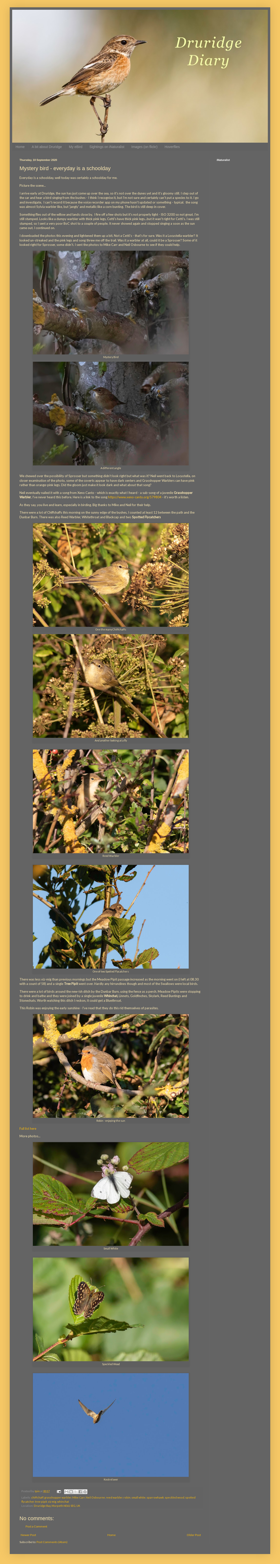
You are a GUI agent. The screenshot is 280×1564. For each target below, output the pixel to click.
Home (20, 147)
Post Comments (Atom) (52, 1542)
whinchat (63, 1501)
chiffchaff (37, 1497)
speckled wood (174, 1497)
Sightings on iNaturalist (106, 147)
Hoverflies (172, 147)
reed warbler (114, 1497)
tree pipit (41, 1501)
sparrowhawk (155, 1497)
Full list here (27, 1128)
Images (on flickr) (144, 147)
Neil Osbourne (95, 1497)
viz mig (52, 1501)
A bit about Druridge (47, 147)
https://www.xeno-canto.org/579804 (134, 497)
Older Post (194, 1535)
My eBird (75, 147)
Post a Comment (36, 1526)
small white (138, 1497)
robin (127, 1497)
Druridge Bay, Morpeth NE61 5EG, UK (57, 1505)
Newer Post (28, 1535)
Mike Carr (78, 1497)
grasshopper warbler (57, 1497)
